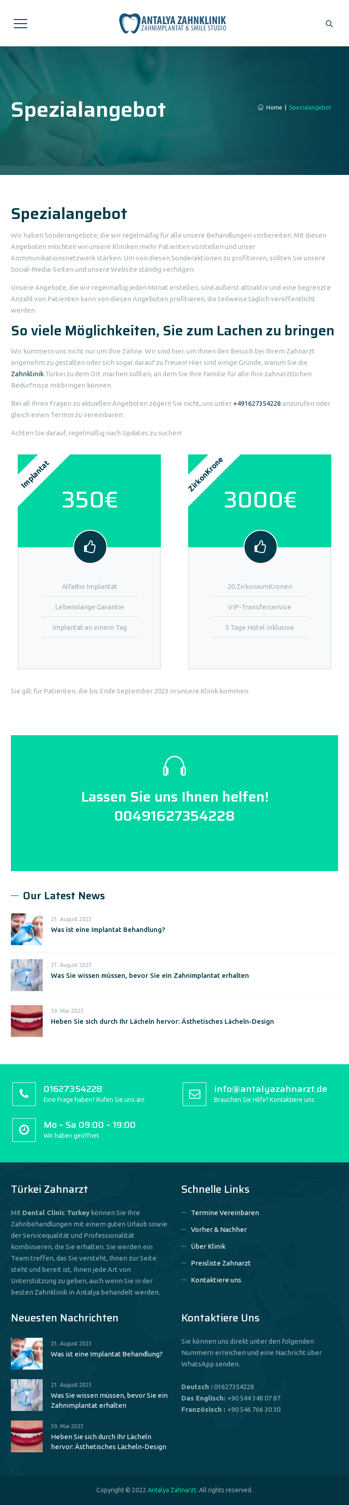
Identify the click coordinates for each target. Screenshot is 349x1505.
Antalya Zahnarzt (172, 1490)
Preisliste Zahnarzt (221, 1263)
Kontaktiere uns (216, 1280)
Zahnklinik (27, 374)
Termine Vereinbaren (225, 1212)
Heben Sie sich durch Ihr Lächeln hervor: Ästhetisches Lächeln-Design (162, 1021)
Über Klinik (208, 1246)
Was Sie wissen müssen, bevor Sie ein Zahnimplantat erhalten (150, 975)
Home (270, 107)
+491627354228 (257, 403)
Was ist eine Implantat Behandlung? (108, 929)
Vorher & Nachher (219, 1229)
